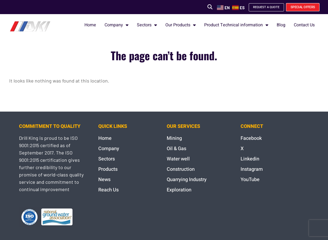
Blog (281, 25)
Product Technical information (236, 25)
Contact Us (304, 25)
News (104, 179)
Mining (174, 138)
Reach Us (108, 190)
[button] (200, 6)
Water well (178, 159)
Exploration (179, 190)
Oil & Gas (176, 148)
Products (108, 169)
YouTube (250, 179)
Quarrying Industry (187, 179)
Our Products (180, 25)
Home (90, 25)
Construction (181, 169)
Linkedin (250, 159)
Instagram (252, 169)
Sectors (147, 25)
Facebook (251, 138)
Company (116, 25)
